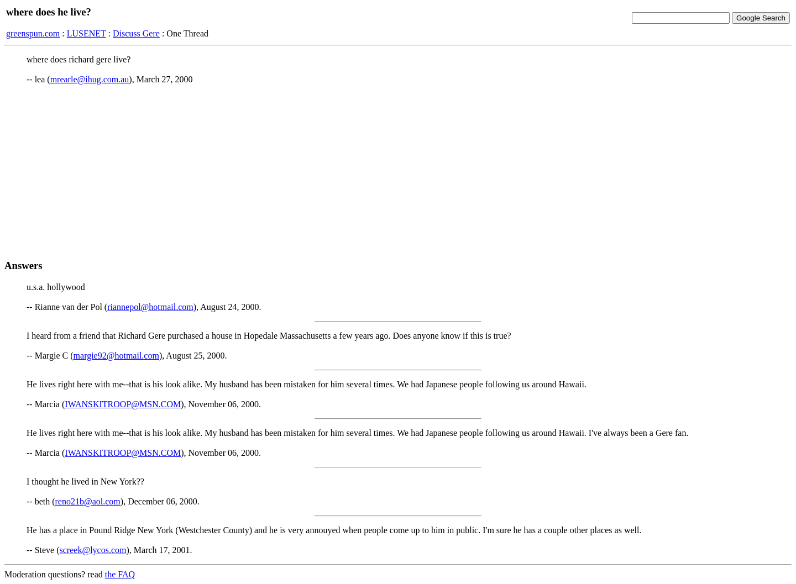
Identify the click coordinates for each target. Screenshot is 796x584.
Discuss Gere (136, 33)
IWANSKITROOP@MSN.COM (123, 404)
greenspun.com (33, 33)
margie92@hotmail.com (116, 355)
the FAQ (120, 574)
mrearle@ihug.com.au (89, 79)
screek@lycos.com (93, 550)
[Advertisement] (398, 171)
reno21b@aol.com (88, 501)
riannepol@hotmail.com (150, 307)
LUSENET (86, 33)
